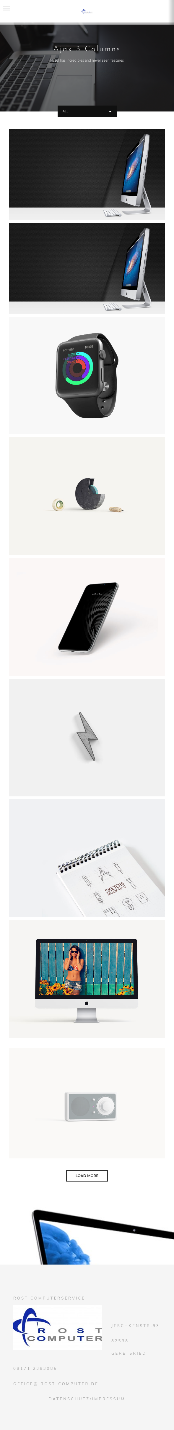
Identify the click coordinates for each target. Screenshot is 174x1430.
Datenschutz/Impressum (87, 1398)
